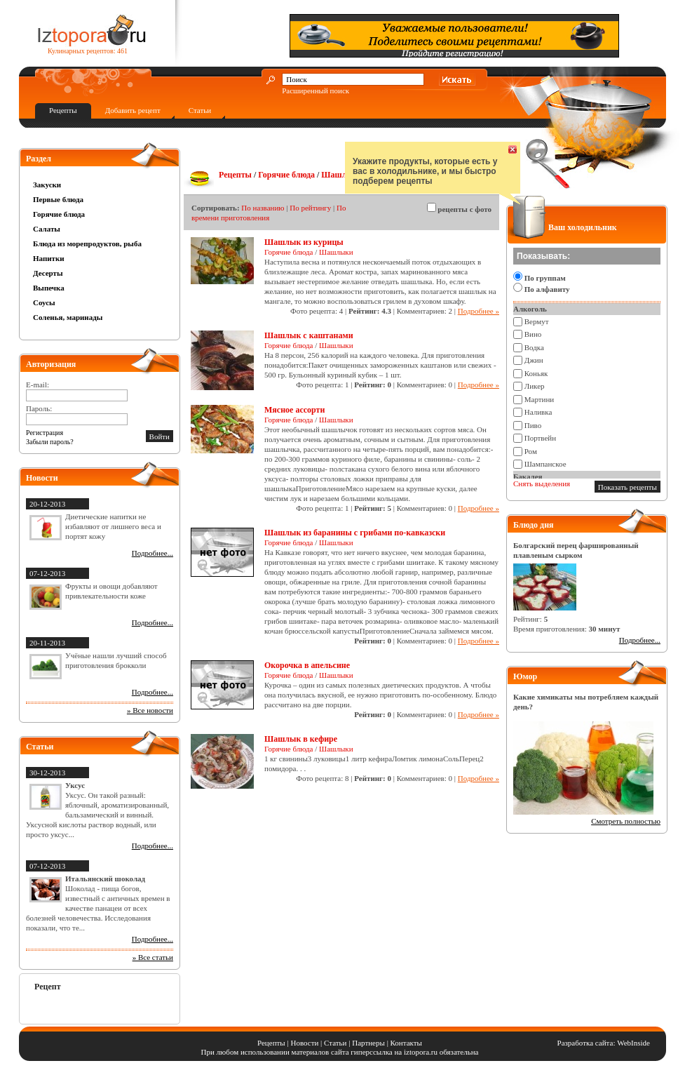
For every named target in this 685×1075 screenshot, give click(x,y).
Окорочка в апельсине (307, 665)
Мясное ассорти (294, 410)
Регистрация (44, 432)
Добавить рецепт (133, 110)
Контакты (406, 1043)
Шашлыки (341, 175)
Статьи (200, 110)
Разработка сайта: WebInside (603, 1043)
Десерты (48, 273)
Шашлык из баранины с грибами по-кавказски (354, 533)
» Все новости (150, 710)
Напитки (49, 258)
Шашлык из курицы (304, 242)
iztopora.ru (421, 1052)
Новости (304, 1043)
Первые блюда (58, 199)
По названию (262, 207)
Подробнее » (478, 311)
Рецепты (63, 110)
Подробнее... (152, 553)
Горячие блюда (59, 214)
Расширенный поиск (315, 90)
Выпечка (49, 287)
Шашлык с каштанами (308, 335)
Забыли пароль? (50, 442)
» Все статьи (153, 957)
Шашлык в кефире (300, 739)
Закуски (47, 184)
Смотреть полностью (625, 821)
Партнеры (368, 1043)
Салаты (46, 229)
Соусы (44, 302)
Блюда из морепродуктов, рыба (87, 243)
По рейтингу (310, 207)
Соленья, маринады (67, 317)
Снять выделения (541, 483)
